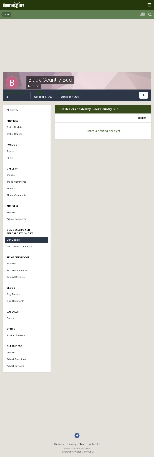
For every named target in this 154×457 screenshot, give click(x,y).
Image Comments (16, 181)
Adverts (11, 352)
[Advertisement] (77, 46)
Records (11, 263)
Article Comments (16, 218)
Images (11, 174)
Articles (11, 212)
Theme (59, 444)
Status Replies (14, 133)
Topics (10, 151)
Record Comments (17, 270)
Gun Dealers (14, 239)
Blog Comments (15, 300)
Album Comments (16, 195)
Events (10, 318)
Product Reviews (16, 335)
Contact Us (94, 444)
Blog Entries (13, 294)
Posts (10, 157)
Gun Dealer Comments (19, 246)
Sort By (142, 118)
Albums (11, 188)
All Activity (12, 109)
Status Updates (15, 127)
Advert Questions (16, 359)
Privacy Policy (76, 444)
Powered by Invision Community (77, 451)
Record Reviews (16, 276)
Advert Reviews (15, 365)
